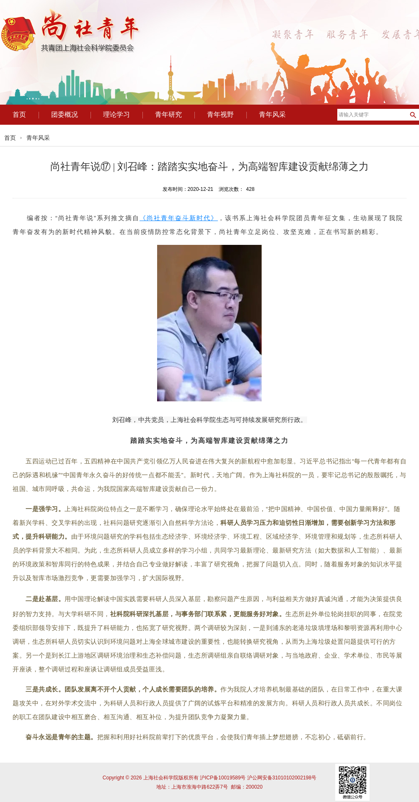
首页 (10, 137)
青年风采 (38, 137)
